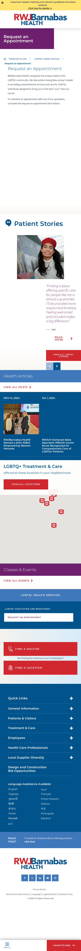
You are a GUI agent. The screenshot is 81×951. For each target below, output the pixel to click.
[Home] (40, 19)
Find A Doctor (23, 649)
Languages (36, 894)
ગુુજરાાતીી (13, 798)
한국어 (12, 808)
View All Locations (26, 484)
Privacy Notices (39, 889)
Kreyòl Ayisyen (50, 798)
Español (46, 818)
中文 (43, 808)
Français (46, 793)
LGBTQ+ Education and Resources (27, 609)
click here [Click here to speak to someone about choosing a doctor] (29, 841)
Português (47, 813)
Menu (7, 945)
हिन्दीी (11, 803)
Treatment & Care (17, 58)
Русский (12, 818)
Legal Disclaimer (50, 894)
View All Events (16, 580)
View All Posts (16, 387)
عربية (43, 789)
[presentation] (63, 314)
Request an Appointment (24, 617)
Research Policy (66, 894)
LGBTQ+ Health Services (47, 58)
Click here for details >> (40, 8)
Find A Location (25, 667)
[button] (64, 945)
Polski (12, 813)
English (13, 789)
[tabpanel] (40, 257)
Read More (59, 338)
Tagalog (13, 793)
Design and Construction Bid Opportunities (27, 769)
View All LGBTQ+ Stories (63, 355)
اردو (10, 823)
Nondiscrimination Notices (18, 894)
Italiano (45, 803)
